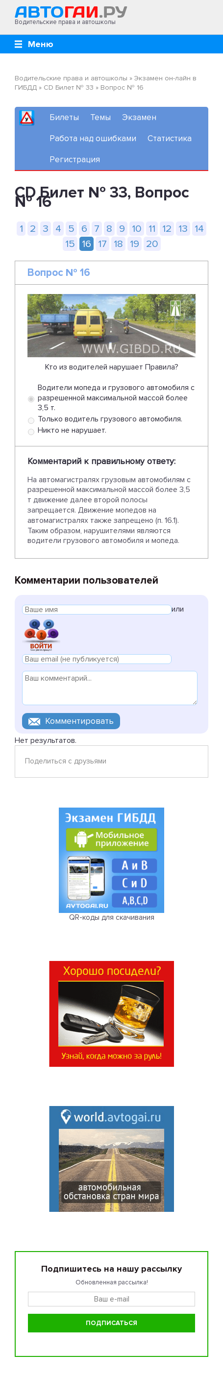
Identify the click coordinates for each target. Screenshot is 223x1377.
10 (137, 228)
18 (118, 244)
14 (199, 228)
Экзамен (139, 117)
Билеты (64, 117)
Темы (100, 117)
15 (70, 244)
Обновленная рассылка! (111, 1282)
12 (167, 228)
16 (86, 244)
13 (183, 228)
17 (102, 244)
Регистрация (75, 159)
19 (134, 244)
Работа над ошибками (93, 138)
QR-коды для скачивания (111, 917)
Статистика (170, 138)
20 (152, 244)
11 (152, 228)
